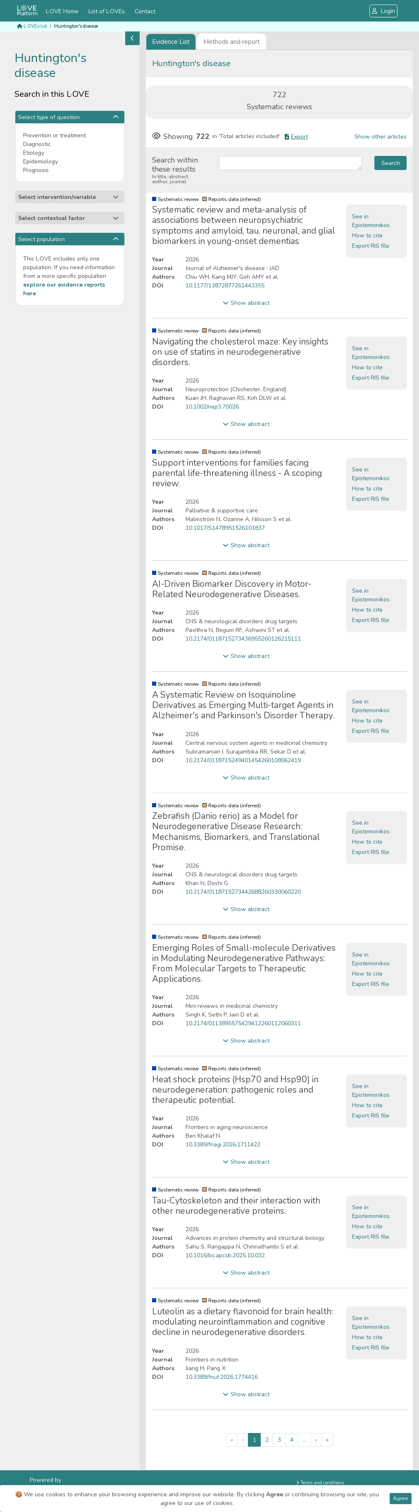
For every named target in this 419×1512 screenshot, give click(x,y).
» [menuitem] (327, 1440)
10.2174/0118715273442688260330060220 (243, 892)
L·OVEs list (32, 26)
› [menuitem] (316, 1440)
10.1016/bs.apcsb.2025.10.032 (225, 1255)
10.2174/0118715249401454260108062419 (243, 760)
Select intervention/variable (68, 197)
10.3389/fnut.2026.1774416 (222, 1377)
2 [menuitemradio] (267, 1440)
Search (390, 163)
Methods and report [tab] (231, 41)
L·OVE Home (62, 11)
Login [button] (383, 11)
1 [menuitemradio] (254, 1440)
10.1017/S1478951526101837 (225, 528)
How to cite (367, 235)
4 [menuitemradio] (291, 1440)
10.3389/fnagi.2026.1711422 (223, 1144)
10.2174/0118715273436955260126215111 (243, 639)
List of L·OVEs (106, 11)
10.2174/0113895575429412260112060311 (243, 1023)
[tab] (171, 41)
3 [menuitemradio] (279, 1440)
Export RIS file (370, 246)
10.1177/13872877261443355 (225, 285)
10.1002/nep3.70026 (212, 407)
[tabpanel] (279, 760)
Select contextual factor (68, 218)
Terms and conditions (320, 1483)
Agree (400, 1498)
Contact (145, 11)
